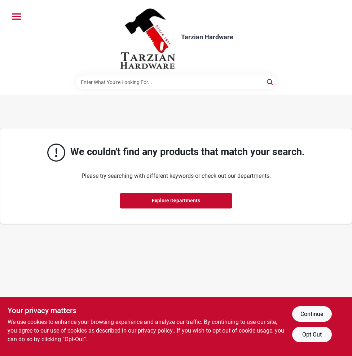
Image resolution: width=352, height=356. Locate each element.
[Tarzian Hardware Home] (147, 37)
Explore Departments (176, 200)
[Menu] (16, 16)
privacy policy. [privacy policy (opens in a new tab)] (156, 330)
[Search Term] (176, 82)
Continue (311, 314)
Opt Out (312, 334)
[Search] (270, 82)
